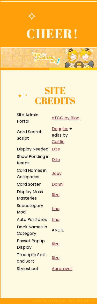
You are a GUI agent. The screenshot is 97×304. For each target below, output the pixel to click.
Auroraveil (62, 269)
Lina (55, 209)
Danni (57, 184)
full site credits (82, 301)
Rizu (55, 195)
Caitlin (58, 142)
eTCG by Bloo (65, 118)
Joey (57, 173)
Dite (56, 149)
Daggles (60, 129)
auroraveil (57, 301)
